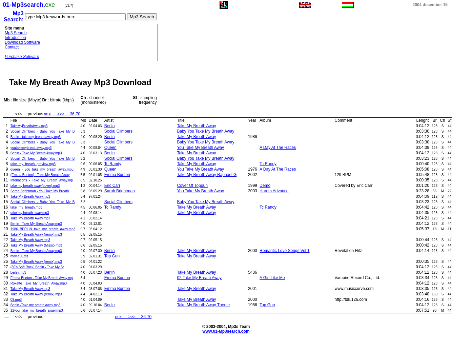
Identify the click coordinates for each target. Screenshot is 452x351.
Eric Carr (112, 185)
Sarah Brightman (119, 191)
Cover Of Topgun (192, 185)
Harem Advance (274, 191)
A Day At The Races (278, 147)
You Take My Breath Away (200, 147)
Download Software (22, 42)
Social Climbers (118, 131)
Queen (110, 147)
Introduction (15, 37)
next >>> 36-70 (62, 114)
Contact (12, 47)
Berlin (109, 125)
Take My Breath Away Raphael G (207, 174)
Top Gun (112, 256)
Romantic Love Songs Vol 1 (284, 250)
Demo (265, 185)
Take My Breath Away (196, 125)
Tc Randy (112, 163)
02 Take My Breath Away (199, 277)
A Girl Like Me (272, 277)
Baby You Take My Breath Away (205, 131)
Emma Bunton (117, 174)
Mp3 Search (16, 33)
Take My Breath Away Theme (203, 305)
